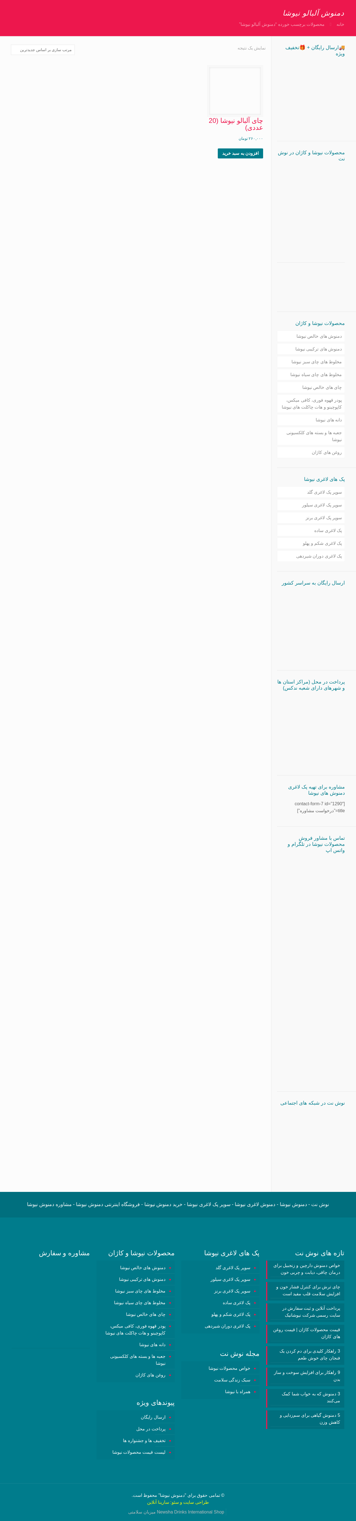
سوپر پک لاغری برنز (324, 517)
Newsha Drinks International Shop (190, 1512)
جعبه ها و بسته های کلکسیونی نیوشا (314, 436)
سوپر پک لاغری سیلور (322, 505)
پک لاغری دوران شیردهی (319, 556)
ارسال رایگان (153, 1417)
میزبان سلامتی (141, 1512)
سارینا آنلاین (158, 1502)
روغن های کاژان (327, 452)
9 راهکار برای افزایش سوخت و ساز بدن (307, 1376)
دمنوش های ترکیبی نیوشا (318, 349)
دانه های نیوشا (329, 419)
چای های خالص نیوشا (322, 387)
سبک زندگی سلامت (232, 1380)
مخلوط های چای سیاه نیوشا (316, 374)
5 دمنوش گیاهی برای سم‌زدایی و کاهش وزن (310, 1419)
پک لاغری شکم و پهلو (322, 543)
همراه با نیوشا (237, 1391)
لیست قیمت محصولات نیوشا (138, 1452)
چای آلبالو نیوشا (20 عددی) (236, 124)
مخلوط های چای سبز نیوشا (316, 361)
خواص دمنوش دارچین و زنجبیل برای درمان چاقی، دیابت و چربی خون (306, 1269)
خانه (340, 24)
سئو (175, 1502)
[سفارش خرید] (43, 49)
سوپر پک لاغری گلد (324, 492)
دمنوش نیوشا (172, 1495)
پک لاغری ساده (328, 530)
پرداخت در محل (150, 1428)
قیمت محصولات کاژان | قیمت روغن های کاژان (306, 1333)
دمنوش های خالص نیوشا (319, 336)
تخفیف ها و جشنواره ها (144, 1440)
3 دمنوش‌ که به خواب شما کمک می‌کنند (311, 1397)
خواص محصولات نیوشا (229, 1368)
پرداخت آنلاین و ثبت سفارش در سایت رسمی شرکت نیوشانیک (311, 1312)
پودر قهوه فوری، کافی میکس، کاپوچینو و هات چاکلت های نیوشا (312, 403)
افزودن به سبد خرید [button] (240, 153)
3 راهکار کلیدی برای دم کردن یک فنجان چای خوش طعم (310, 1354)
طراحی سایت (196, 1502)
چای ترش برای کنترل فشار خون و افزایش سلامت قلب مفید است (308, 1290)
